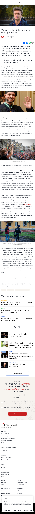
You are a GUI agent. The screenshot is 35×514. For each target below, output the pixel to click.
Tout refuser (7, 510)
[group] (17, 302)
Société (3, 27)
